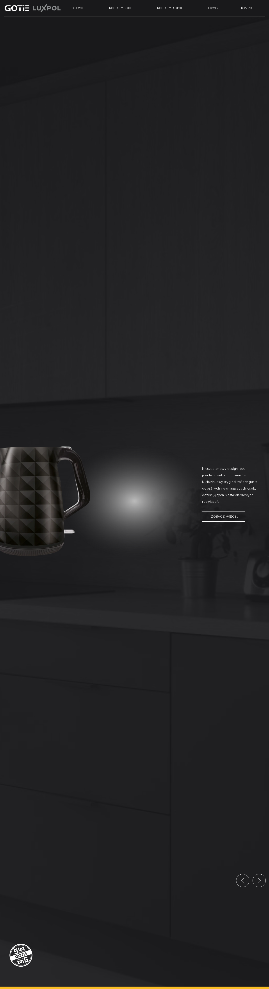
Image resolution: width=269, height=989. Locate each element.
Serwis (212, 8)
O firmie (78, 8)
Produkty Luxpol (169, 8)
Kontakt (247, 8)
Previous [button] (242, 880)
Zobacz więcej (224, 516)
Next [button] (259, 880)
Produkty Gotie (119, 8)
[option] (134, 494)
